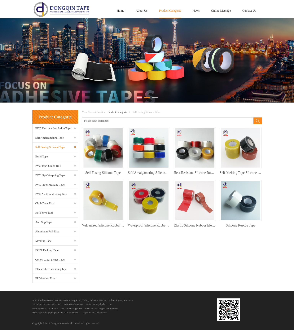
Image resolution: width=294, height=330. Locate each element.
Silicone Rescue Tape (240, 225)
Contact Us (249, 10)
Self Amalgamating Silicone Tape (151, 173)
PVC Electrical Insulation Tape (53, 128)
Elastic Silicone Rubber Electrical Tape (201, 225)
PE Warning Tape (45, 278)
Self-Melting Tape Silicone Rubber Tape (247, 173)
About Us (141, 10)
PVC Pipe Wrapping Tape (50, 175)
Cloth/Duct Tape (44, 203)
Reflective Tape (44, 212)
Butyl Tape (41, 156)
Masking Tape (43, 240)
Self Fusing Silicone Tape (50, 147)
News (196, 10)
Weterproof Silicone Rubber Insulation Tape (158, 225)
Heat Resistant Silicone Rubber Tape (199, 173)
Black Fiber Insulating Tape (51, 269)
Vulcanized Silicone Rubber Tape (105, 225)
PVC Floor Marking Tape (50, 184)
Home (120, 10)
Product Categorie (170, 10)
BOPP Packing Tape (47, 250)
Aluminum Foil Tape (47, 231)
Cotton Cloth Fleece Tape (50, 259)
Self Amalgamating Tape (49, 137)
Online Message (221, 10)
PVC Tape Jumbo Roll (48, 165)
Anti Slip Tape (43, 222)
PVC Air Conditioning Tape (51, 194)
